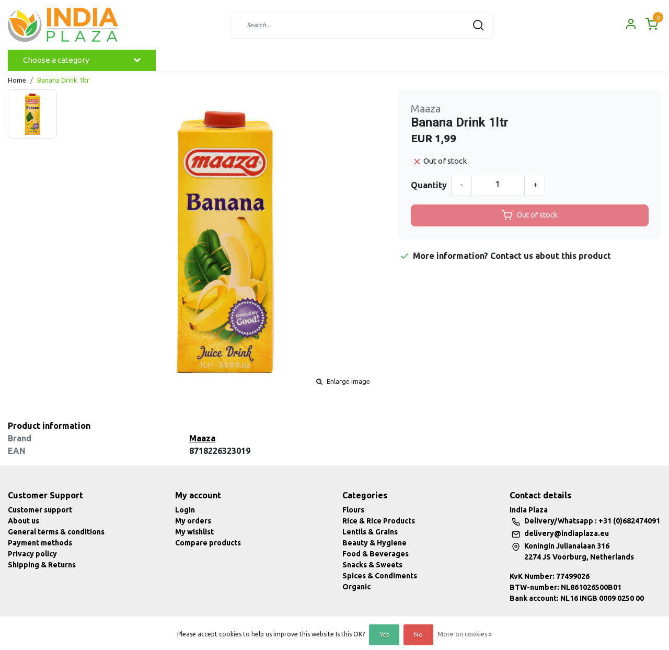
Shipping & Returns (42, 565)
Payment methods (40, 543)
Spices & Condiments (379, 576)
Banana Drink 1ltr (63, 80)
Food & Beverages (375, 554)
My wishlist (194, 532)
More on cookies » (464, 634)
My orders (193, 521)
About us (23, 521)
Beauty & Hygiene (374, 543)
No (418, 634)
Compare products (208, 543)
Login (185, 510)
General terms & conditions (56, 532)
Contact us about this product (550, 255)
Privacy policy (32, 554)
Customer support (40, 510)
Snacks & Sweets (372, 565)
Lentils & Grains (370, 532)
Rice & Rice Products (378, 521)
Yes (384, 634)
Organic (356, 587)
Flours (353, 510)
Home (17, 80)
